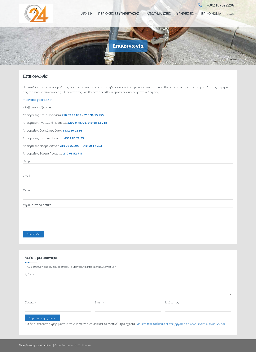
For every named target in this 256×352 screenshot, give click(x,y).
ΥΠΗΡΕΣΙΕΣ (185, 13)
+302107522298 (215, 5)
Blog (230, 13)
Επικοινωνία (211, 13)
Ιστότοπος (172, 302)
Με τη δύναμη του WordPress (36, 345)
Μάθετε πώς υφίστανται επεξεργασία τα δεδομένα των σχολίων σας (181, 324)
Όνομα (30, 302)
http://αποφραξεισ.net (37, 100)
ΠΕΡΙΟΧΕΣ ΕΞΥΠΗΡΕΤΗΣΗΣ (118, 13)
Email (99, 302)
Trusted (66, 345)
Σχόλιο (30, 274)
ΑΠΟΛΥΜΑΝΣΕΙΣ (159, 13)
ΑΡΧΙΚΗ (86, 13)
